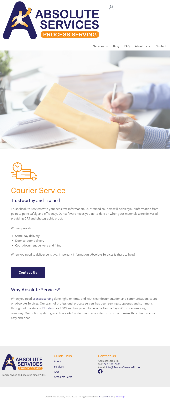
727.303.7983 (110, 364)
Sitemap (120, 396)
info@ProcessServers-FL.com (122, 367)
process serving (43, 299)
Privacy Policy (106, 396)
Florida (47, 308)
